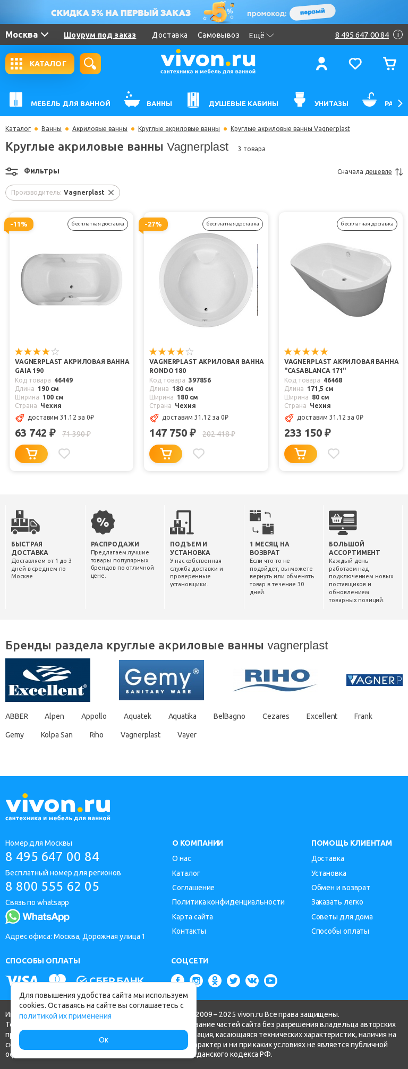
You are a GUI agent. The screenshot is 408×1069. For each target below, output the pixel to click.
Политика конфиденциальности (228, 902)
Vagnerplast (140, 735)
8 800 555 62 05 (52, 886)
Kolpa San (57, 735)
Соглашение (193, 887)
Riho (97, 735)
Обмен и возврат (341, 887)
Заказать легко (337, 902)
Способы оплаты (340, 931)
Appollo (94, 716)
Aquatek (137, 716)
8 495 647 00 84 (52, 856)
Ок (103, 1040)
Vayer (187, 735)
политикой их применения (65, 1016)
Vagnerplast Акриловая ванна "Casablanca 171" (341, 367)
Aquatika (182, 716)
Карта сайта (192, 916)
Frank (363, 716)
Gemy (14, 735)
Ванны (51, 129)
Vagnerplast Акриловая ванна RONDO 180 (206, 367)
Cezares (276, 716)
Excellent (322, 716)
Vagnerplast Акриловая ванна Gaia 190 (72, 367)
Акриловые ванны (100, 129)
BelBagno (229, 716)
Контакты (189, 931)
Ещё (261, 35)
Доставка (170, 35)
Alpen (55, 716)
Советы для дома (342, 916)
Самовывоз (219, 35)
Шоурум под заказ (100, 35)
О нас (181, 858)
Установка (328, 873)
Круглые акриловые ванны (179, 129)
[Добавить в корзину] (31, 454)
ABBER (16, 716)
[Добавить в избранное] (64, 453)
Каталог (18, 129)
